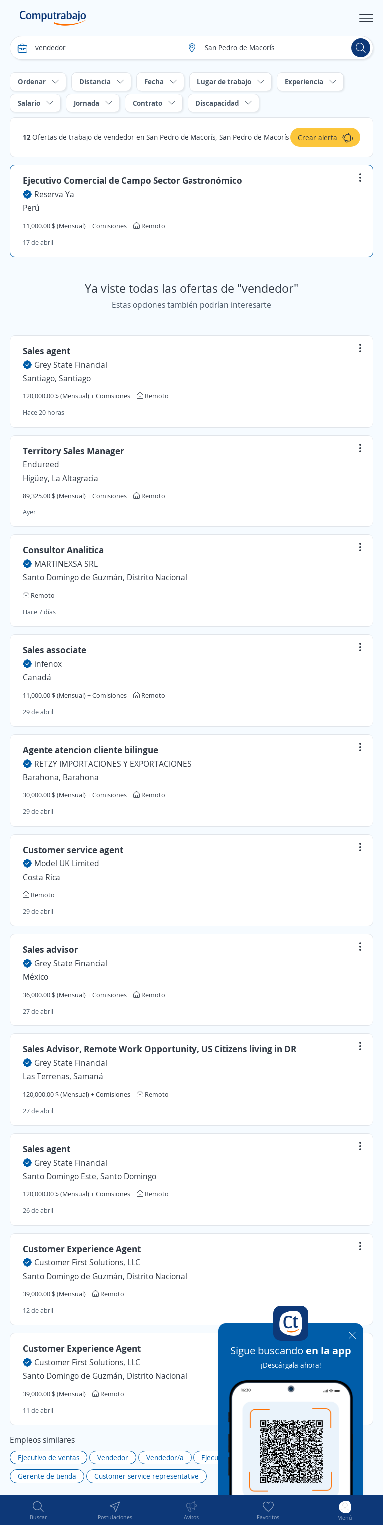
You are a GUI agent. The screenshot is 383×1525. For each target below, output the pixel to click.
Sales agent (46, 351)
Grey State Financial (70, 364)
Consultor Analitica (63, 550)
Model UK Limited (66, 863)
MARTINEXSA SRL (66, 563)
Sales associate (54, 650)
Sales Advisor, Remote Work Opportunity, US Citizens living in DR (159, 1049)
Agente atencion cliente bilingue (90, 750)
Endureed (41, 464)
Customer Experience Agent (82, 1249)
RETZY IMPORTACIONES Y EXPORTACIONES (113, 763)
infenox (48, 663)
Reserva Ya (54, 194)
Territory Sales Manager (73, 451)
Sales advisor (50, 949)
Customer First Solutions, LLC (87, 1262)
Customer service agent (73, 850)
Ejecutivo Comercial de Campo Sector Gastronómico (132, 180)
